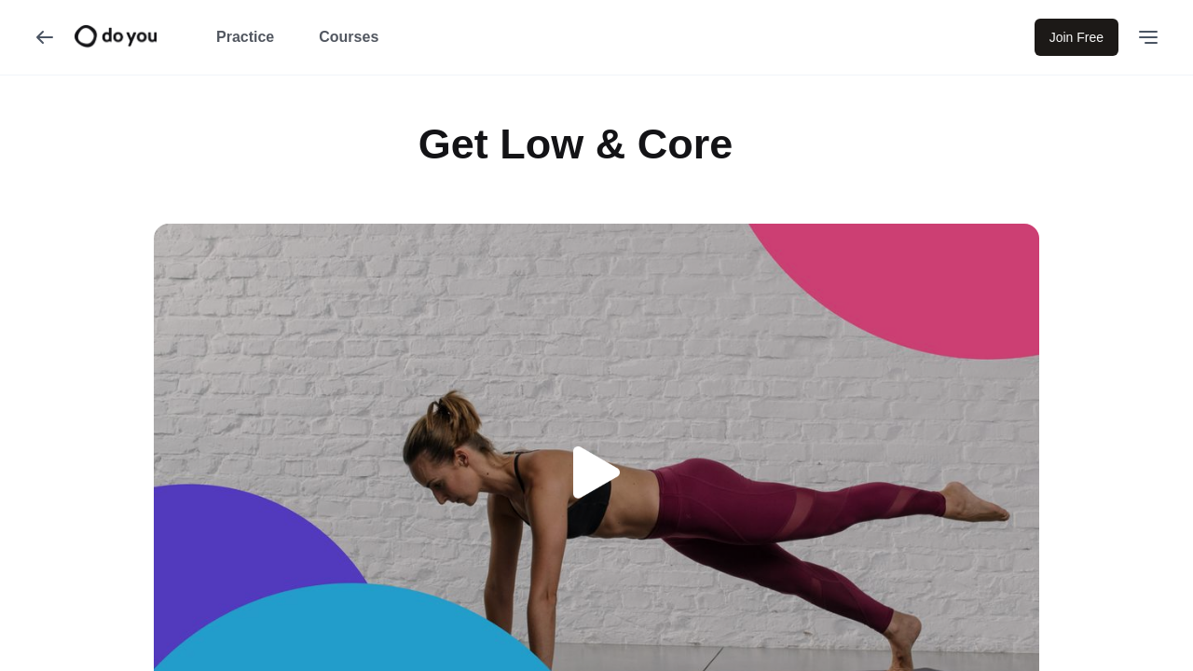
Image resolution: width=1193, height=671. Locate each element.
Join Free (1076, 37)
